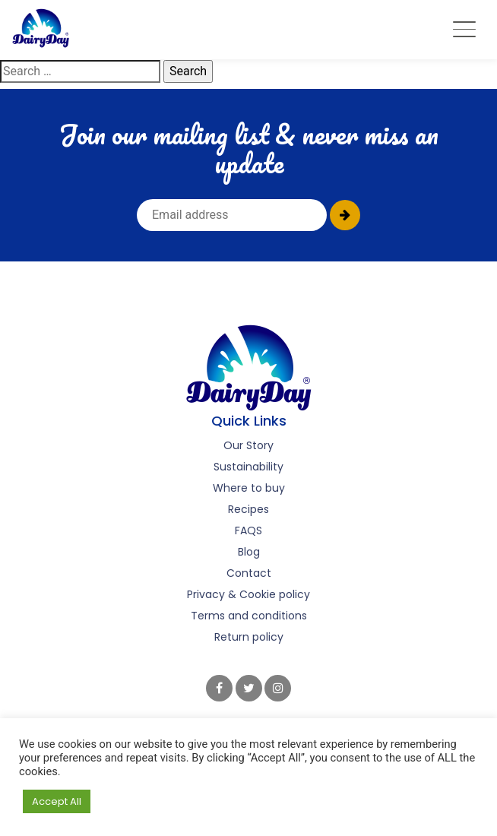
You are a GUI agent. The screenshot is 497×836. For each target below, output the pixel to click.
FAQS (248, 530)
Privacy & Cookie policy (248, 594)
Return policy (248, 636)
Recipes (248, 509)
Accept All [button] (56, 801)
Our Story (248, 445)
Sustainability (248, 466)
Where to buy (249, 488)
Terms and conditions (249, 615)
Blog (249, 551)
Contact (248, 573)
